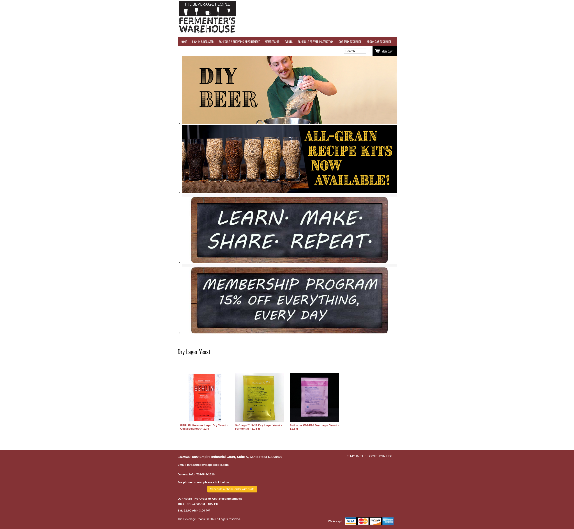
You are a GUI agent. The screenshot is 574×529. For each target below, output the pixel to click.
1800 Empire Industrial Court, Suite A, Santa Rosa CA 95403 (236, 457)
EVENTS (288, 41)
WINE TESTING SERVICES (410, 41)
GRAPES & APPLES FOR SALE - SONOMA (522, 41)
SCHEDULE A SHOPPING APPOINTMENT (239, 41)
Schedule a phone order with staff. (232, 489)
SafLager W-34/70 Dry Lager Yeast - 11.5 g (314, 427)
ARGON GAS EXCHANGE (379, 41)
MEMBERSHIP (272, 41)
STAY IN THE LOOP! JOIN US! (369, 456)
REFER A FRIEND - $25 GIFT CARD (478, 41)
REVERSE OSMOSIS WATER (442, 41)
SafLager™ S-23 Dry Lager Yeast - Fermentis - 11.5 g (258, 427)
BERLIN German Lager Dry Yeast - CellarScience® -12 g (204, 427)
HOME (184, 41)
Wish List (215, 51)
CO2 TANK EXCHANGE (350, 41)
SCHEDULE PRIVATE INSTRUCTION (315, 41)
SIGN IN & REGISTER (203, 41)
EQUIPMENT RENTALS (560, 41)
